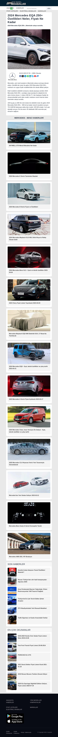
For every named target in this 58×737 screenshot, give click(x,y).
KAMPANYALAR (35, 702)
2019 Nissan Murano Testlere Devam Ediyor (32, 674)
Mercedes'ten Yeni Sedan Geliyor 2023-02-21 (24, 495)
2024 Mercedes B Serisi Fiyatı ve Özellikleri (23, 207)
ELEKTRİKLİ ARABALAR (14, 709)
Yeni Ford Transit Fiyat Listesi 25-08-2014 (32, 645)
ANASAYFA (10, 8)
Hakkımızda (28, 732)
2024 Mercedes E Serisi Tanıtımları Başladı (23, 176)
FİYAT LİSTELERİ (11, 707)
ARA (48, 8)
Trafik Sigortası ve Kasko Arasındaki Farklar (33, 618)
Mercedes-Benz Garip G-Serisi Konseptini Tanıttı (25, 526)
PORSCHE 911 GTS (24, 655)
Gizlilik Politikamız (16, 732)
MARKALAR (34, 707)
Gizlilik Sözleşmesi (9, 732)
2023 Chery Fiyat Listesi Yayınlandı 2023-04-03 (24, 303)
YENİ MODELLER (36, 700)
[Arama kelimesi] (35, 8)
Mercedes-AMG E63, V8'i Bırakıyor (20, 556)
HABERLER (20, 8)
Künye (22, 732)
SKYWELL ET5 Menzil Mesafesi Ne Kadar (23, 145)
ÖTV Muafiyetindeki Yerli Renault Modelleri (32, 608)
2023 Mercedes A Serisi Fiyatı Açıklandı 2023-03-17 (26, 399)
